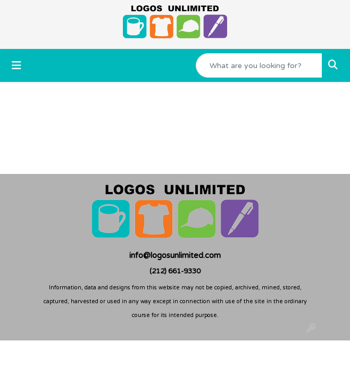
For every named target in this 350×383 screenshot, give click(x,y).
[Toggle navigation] (16, 65)
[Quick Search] (259, 65)
